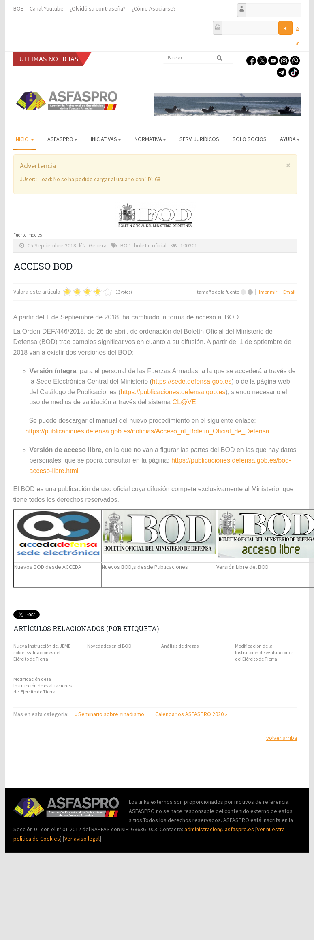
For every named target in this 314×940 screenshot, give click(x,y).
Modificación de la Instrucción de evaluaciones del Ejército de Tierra (264, 652)
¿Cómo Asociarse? (154, 8)
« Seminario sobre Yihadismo (110, 714)
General (98, 245)
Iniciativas (106, 139)
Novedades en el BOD (109, 646)
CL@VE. (185, 402)
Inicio (24, 139)
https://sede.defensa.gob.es (192, 381)
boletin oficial (150, 245)
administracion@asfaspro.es (219, 829)
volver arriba (281, 737)
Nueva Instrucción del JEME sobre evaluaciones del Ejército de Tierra (41, 652)
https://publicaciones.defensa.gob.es (173, 392)
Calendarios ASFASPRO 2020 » (191, 714)
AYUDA (290, 139)
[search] (198, 58)
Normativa (150, 139)
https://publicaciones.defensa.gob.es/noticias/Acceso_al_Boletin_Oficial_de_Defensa (147, 431)
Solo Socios (250, 139)
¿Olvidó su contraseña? (98, 8)
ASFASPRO (62, 139)
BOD (125, 245)
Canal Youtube (47, 8)
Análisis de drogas (180, 646)
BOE (18, 8)
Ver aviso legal (82, 838)
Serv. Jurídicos (199, 139)
